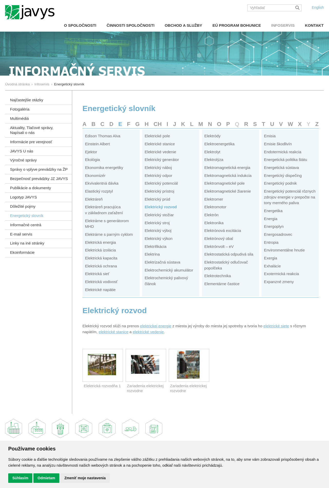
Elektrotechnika (217, 276)
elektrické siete (276, 326)
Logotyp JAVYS (23, 197)
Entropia (271, 242)
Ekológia (92, 159)
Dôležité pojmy (22, 206)
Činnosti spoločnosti (130, 25)
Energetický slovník (26, 215)
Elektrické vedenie (160, 152)
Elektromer (213, 199)
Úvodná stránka (17, 84)
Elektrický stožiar (159, 215)
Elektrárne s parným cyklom (109, 234)
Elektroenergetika (219, 144)
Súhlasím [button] (20, 478)
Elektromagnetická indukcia (228, 175)
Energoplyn (274, 226)
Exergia (270, 258)
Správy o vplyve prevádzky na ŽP (39, 169)
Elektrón (211, 215)
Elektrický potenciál (161, 183)
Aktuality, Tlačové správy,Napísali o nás (31, 130)
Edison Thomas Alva (102, 136)
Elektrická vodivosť (101, 281)
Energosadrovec (278, 234)
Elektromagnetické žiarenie (227, 191)
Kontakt (314, 25)
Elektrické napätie (100, 289)
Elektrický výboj (158, 230)
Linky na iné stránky (27, 243)
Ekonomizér (95, 175)
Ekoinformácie (22, 252)
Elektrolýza (213, 159)
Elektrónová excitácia (222, 230)
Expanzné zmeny (279, 281)
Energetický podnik (280, 183)
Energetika (273, 211)
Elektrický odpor (158, 175)
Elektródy (212, 136)
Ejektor (91, 152)
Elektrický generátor (162, 159)
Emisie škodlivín (278, 144)
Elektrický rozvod (161, 207)
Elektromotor (215, 207)
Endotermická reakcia (282, 152)
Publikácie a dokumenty (30, 188)
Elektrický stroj (157, 223)
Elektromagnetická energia (227, 167)
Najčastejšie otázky (26, 100)
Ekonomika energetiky (104, 167)
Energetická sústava (281, 167)
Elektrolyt (212, 152)
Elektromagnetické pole (224, 183)
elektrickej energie (155, 326)
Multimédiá (19, 118)
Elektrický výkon (158, 238)
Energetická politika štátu (285, 159)
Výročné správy (23, 160)
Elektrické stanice (160, 144)
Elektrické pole (157, 136)
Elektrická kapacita (101, 258)
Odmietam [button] (46, 478)
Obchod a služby (183, 25)
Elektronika (214, 223)
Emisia (270, 136)
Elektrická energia (100, 242)
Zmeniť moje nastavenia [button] (85, 478)
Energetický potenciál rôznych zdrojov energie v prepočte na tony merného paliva (290, 197)
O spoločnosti (80, 25)
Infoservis (283, 25)
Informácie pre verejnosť (31, 142)
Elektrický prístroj (159, 191)
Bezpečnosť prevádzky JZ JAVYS (39, 178)
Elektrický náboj (158, 167)
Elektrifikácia (155, 246)
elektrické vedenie (148, 332)
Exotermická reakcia (281, 274)
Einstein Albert (97, 144)
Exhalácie (272, 266)
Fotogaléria (20, 109)
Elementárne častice (222, 284)
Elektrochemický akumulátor (169, 270)
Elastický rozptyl (99, 191)
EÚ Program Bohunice (236, 25)
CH (158, 124)
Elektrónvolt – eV (219, 246)
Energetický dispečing (283, 175)
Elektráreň (94, 199)
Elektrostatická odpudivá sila (228, 254)
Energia (270, 218)
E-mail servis (21, 234)
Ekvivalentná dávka (101, 183)
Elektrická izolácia (100, 250)
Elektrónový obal (218, 238)
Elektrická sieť (97, 274)
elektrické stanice (113, 332)
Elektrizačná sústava (162, 262)
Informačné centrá (25, 225)
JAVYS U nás (21, 151)
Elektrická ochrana (101, 266)
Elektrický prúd (157, 199)
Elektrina (152, 254)
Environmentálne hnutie (284, 250)
